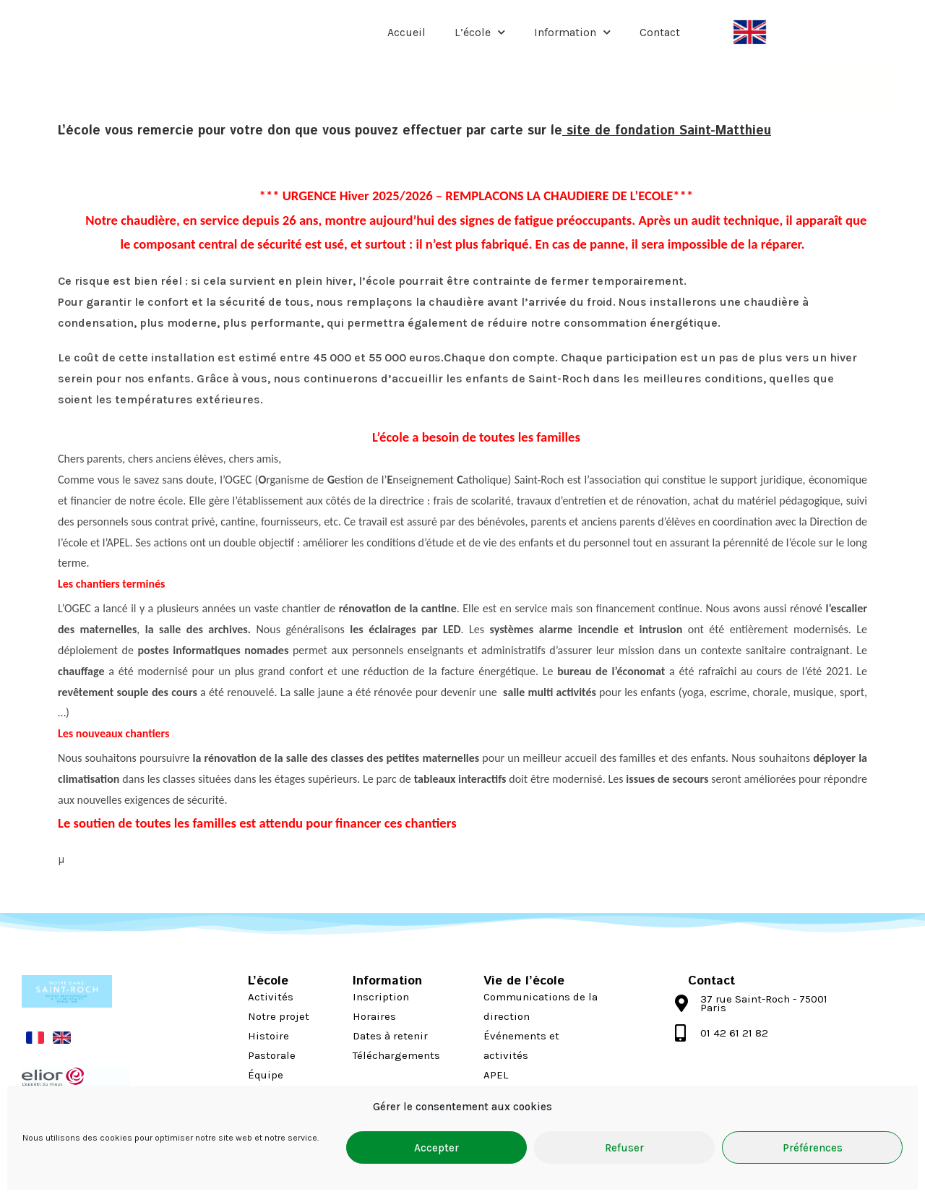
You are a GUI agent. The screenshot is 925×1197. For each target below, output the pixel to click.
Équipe (265, 1074)
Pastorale (272, 1055)
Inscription (381, 996)
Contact (660, 32)
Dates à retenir (390, 1035)
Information (572, 32)
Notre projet (278, 1016)
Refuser (624, 1147)
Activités (270, 996)
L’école (480, 32)
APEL (495, 1074)
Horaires (374, 1016)
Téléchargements (396, 1055)
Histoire (268, 1035)
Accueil (406, 32)
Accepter (436, 1147)
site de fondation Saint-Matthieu (666, 130)
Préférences (813, 1147)
